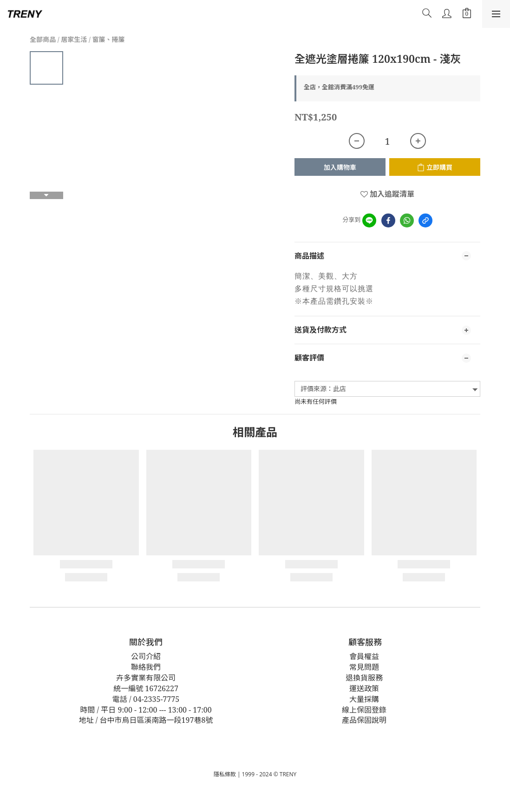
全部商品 (43, 39)
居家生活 (74, 39)
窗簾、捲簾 (108, 39)
